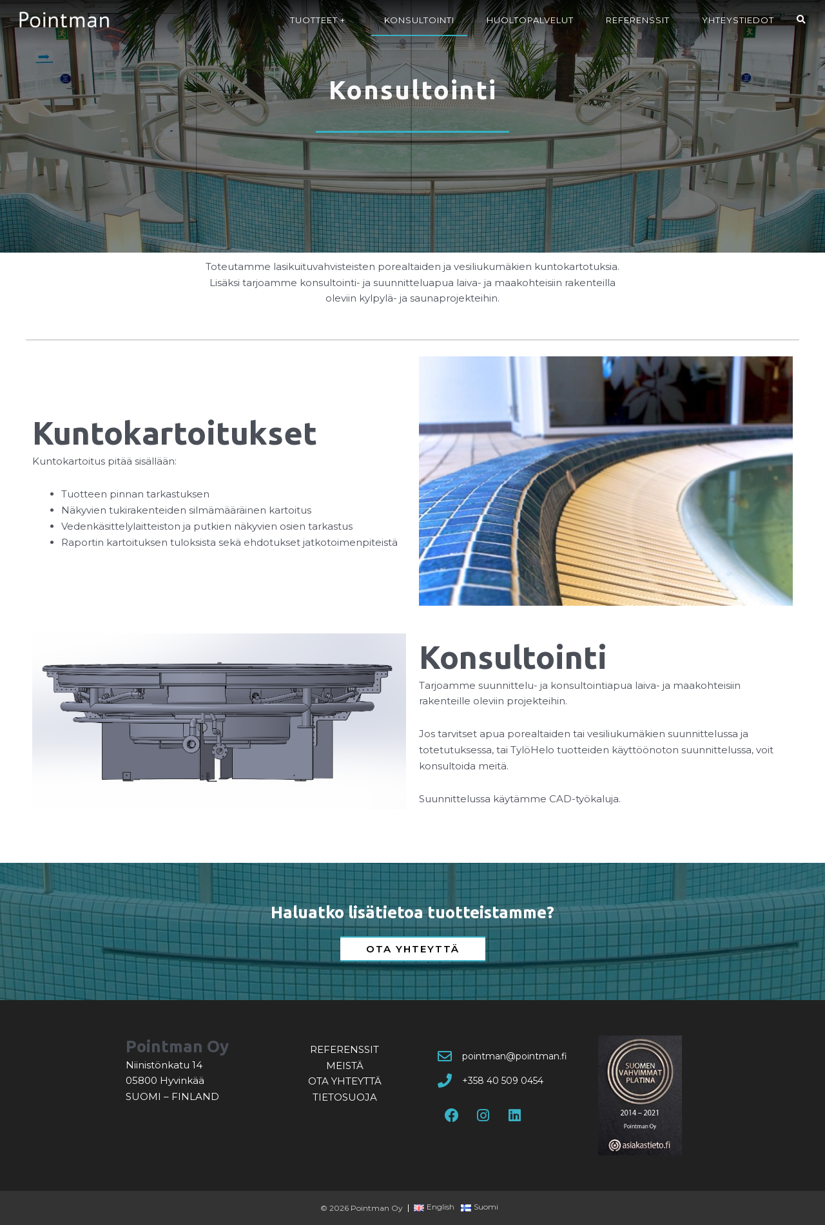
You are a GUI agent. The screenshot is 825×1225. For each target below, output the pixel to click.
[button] (801, 20)
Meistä (345, 1065)
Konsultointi (419, 20)
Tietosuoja (345, 1097)
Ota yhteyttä (345, 1081)
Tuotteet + (321, 20)
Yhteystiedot (738, 20)
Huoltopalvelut (530, 20)
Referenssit (638, 20)
